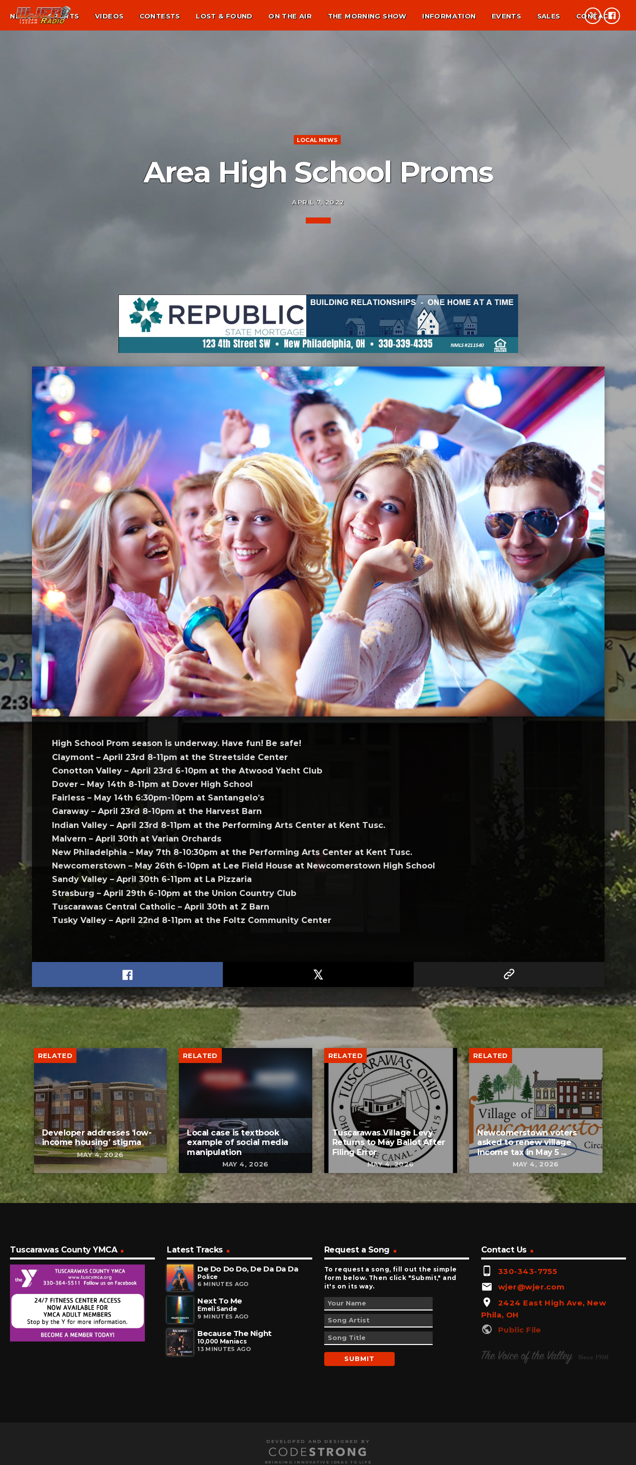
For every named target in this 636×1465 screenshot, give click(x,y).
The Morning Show (367, 16)
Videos (109, 16)
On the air (290, 16)
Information (449, 16)
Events (506, 16)
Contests (159, 16)
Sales (549, 16)
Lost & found (224, 16)
